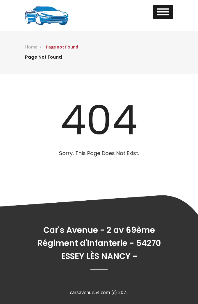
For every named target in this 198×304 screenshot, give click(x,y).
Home (31, 47)
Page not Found (62, 47)
